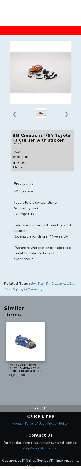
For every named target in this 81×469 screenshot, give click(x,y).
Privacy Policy (57, 423)
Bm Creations (55, 283)
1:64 (7, 289)
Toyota (17, 289)
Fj (40, 289)
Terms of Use (34, 423)
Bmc (40, 283)
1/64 (70, 283)
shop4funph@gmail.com (40, 448)
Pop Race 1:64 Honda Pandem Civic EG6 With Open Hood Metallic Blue (24, 367)
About (17, 423)
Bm (33, 283)
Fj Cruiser (31, 289)
